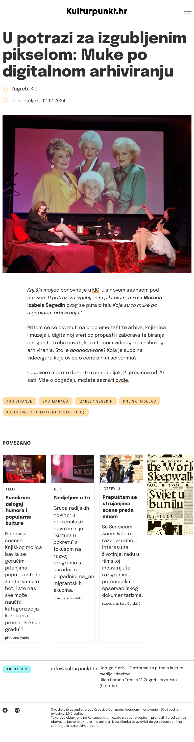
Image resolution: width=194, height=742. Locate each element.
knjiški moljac (139, 401)
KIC (95, 290)
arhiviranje (19, 401)
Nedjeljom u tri (72, 498)
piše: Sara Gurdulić (68, 598)
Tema (11, 489)
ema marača (55, 401)
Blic (58, 489)
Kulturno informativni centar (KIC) (45, 412)
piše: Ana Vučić (17, 638)
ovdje (121, 380)
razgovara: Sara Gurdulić (121, 603)
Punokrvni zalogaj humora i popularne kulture (18, 511)
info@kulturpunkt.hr (74, 669)
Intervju (111, 489)
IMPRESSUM (17, 669)
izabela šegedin (96, 401)
